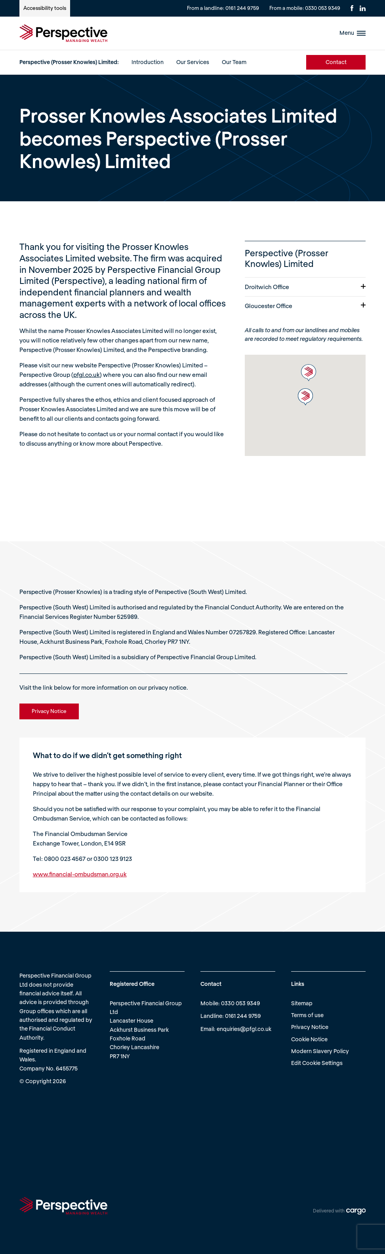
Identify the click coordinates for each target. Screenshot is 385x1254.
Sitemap (302, 1003)
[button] (308, 372)
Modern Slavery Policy (320, 1051)
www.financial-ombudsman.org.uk (80, 874)
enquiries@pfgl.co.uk (244, 1028)
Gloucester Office (305, 305)
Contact (336, 62)
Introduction (148, 62)
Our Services (192, 62)
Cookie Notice (309, 1039)
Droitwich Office (305, 286)
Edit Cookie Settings (317, 1062)
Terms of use (307, 1015)
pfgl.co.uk (86, 374)
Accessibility (44, 8)
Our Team (234, 62)
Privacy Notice (309, 1026)
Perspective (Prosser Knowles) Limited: (69, 62)
